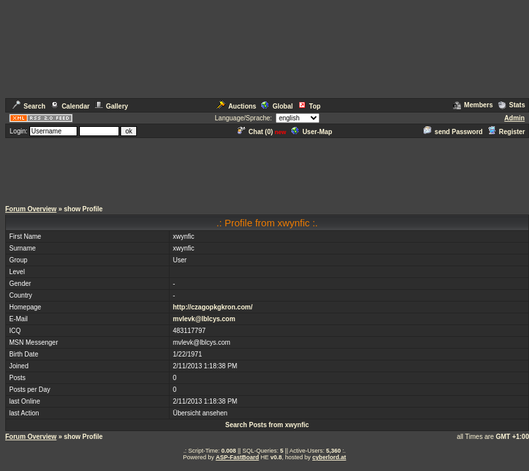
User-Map (312, 131)
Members (473, 105)
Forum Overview (30, 209)
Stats (511, 105)
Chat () (255, 131)
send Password (453, 131)
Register (506, 131)
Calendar (70, 106)
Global (277, 106)
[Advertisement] (264, 168)
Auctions (237, 106)
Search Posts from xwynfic (267, 424)
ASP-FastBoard (237, 457)
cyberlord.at (329, 457)
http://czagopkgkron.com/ (213, 307)
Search (28, 106)
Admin (514, 118)
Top (309, 106)
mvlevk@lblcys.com (204, 319)
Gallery (111, 106)
